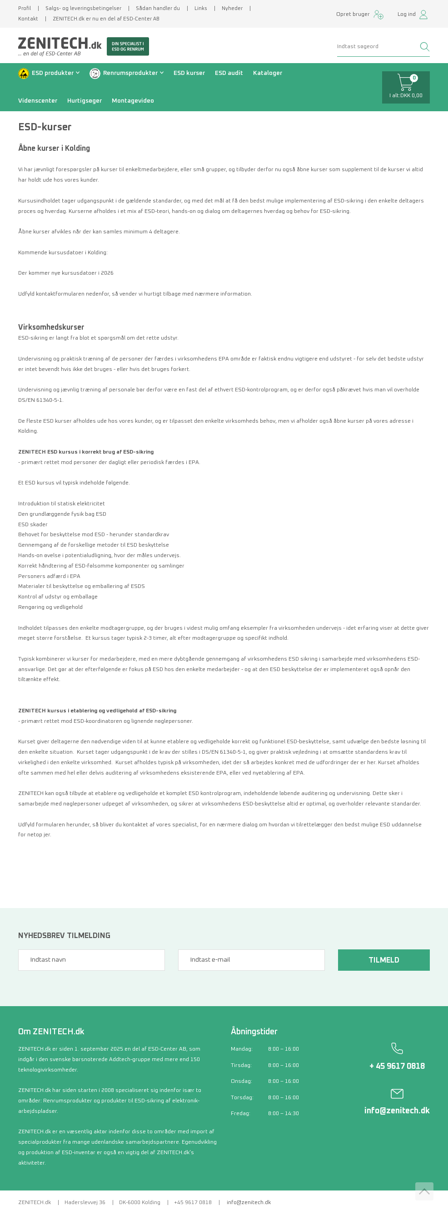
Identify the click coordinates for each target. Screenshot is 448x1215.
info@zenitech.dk (397, 1111)
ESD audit (229, 73)
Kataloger (267, 73)
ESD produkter (53, 73)
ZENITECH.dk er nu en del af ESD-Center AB (106, 18)
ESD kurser (189, 73)
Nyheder (232, 8)
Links (200, 8)
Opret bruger (353, 14)
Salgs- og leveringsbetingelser (83, 8)
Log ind (407, 14)
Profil (24, 8)
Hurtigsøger (84, 101)
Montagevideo (133, 101)
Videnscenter (37, 101)
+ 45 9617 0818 (397, 1066)
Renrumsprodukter (130, 73)
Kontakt (28, 18)
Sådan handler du (158, 8)
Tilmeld (383, 960)
